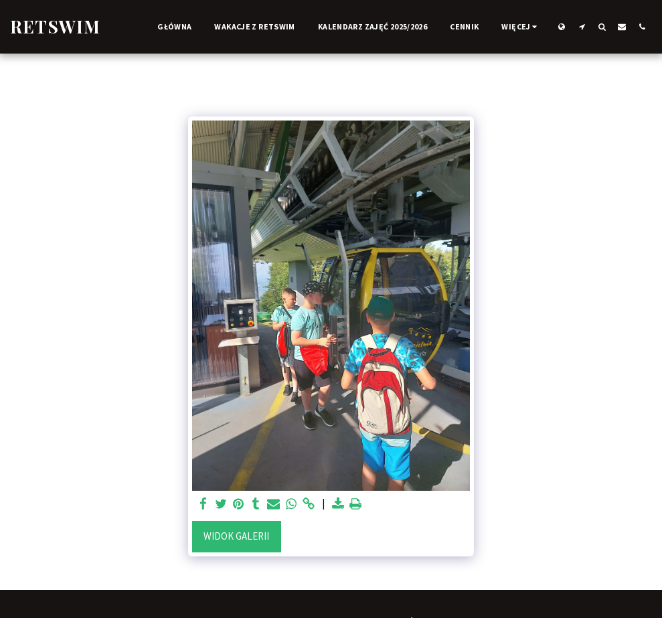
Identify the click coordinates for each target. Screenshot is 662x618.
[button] (581, 26)
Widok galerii (236, 536)
